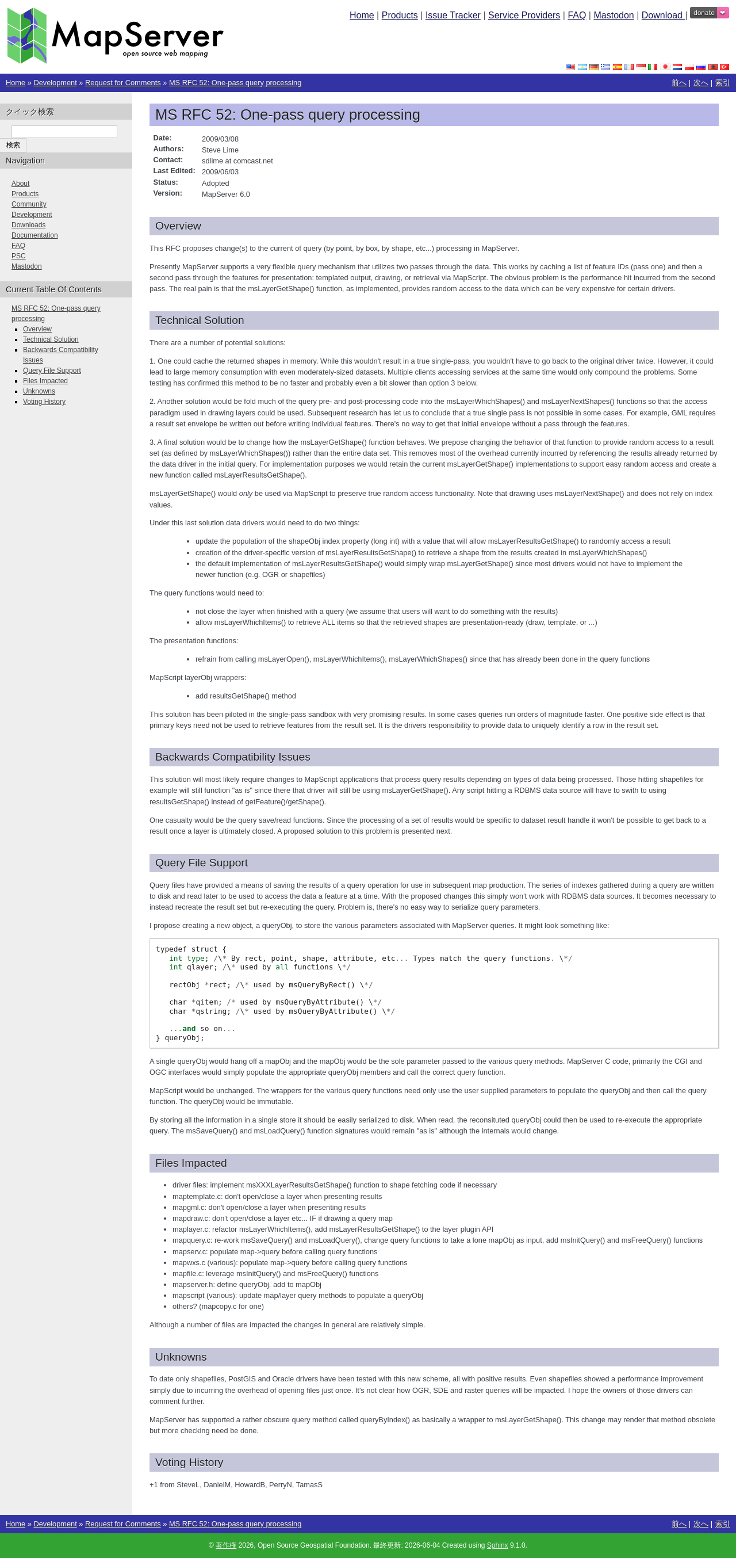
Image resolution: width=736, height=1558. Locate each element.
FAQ (577, 15)
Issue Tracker (453, 15)
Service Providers (524, 15)
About (20, 184)
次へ (700, 82)
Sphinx (497, 1545)
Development (54, 82)
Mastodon (613, 15)
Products (400, 15)
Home (362, 15)
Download (663, 15)
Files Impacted (45, 381)
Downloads (28, 225)
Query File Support (52, 370)
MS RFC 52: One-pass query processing (235, 82)
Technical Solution (51, 339)
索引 (722, 82)
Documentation (35, 235)
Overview (37, 329)
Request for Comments (123, 82)
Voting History (44, 402)
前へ (679, 82)
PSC (19, 256)
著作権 (226, 1545)
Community (29, 204)
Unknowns (39, 391)
